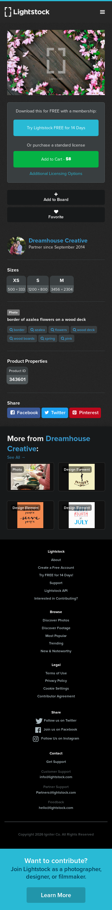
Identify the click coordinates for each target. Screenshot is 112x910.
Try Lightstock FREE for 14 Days (56, 128)
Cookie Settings (56, 688)
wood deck (84, 329)
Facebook (24, 412)
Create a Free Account (56, 567)
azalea (37, 329)
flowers (59, 329)
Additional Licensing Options (56, 173)
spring (48, 338)
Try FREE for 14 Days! (56, 574)
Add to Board (56, 197)
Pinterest (85, 412)
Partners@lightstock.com (56, 792)
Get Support (56, 761)
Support (56, 582)
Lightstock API (56, 590)
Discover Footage (56, 627)
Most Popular (56, 635)
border (17, 329)
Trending (56, 643)
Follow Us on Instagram (60, 738)
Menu (102, 12)
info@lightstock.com (56, 776)
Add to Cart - (56, 159)
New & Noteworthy (56, 650)
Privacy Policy (56, 680)
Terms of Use (56, 673)
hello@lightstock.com (56, 807)
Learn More (56, 895)
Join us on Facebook (60, 729)
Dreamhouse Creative (58, 240)
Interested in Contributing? (56, 598)
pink (66, 338)
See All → (16, 457)
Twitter (55, 412)
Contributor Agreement (56, 696)
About (56, 559)
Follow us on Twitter (60, 720)
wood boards (22, 338)
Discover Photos (56, 620)
